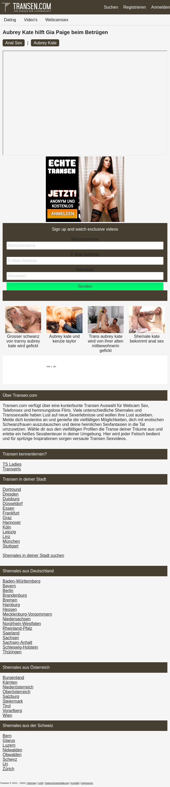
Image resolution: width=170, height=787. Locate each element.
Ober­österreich (16, 692)
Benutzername (84, 239)
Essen (8, 508)
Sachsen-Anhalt (17, 642)
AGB (40, 783)
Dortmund (12, 489)
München (11, 541)
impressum (87, 783)
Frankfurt (11, 513)
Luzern (9, 745)
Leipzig (9, 532)
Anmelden (160, 7)
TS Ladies (12, 464)
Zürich (8, 769)
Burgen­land (13, 677)
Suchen (111, 7)
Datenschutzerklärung (57, 783)
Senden (85, 286)
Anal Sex (13, 43)
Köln (7, 527)
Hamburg (11, 605)
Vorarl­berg (12, 710)
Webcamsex (56, 20)
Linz (6, 536)
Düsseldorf (13, 503)
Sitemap (31, 783)
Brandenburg (15, 595)
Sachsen (11, 638)
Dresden (10, 494)
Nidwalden (12, 750)
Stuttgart (10, 546)
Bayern (9, 586)
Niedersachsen (17, 619)
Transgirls (12, 469)
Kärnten (10, 682)
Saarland (11, 633)
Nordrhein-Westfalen (22, 623)
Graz (7, 517)
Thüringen (12, 652)
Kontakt (75, 783)
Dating (10, 20)
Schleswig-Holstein (20, 647)
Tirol (7, 706)
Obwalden (12, 754)
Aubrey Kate (45, 43)
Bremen (10, 600)
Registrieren (134, 7)
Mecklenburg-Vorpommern (27, 614)
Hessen (10, 609)
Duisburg (11, 499)
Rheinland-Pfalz (17, 628)
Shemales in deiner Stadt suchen (33, 555)
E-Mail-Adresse (85, 254)
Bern (7, 736)
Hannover (12, 522)
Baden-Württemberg (21, 581)
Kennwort (85, 269)
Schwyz (10, 759)
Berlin (8, 590)
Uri (5, 764)
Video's (30, 20)
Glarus (9, 740)
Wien (7, 715)
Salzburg (11, 696)
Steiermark (13, 701)
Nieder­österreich (18, 687)
